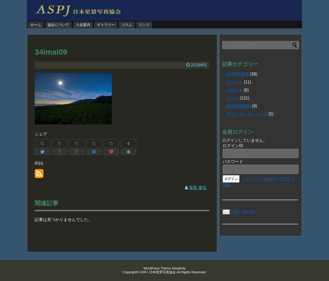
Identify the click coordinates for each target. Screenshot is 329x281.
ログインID (233, 145)
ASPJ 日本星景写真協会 (158, 272)
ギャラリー (106, 25)
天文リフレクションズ (246, 114)
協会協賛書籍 (238, 106)
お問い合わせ (238, 211)
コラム (126, 25)
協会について (58, 25)
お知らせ (234, 90)
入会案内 (83, 25)
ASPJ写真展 (237, 74)
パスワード (233, 161)
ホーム (35, 25)
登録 (227, 185)
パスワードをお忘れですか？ (268, 178)
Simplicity (179, 268)
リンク (144, 25)
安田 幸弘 (197, 187)
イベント (234, 82)
